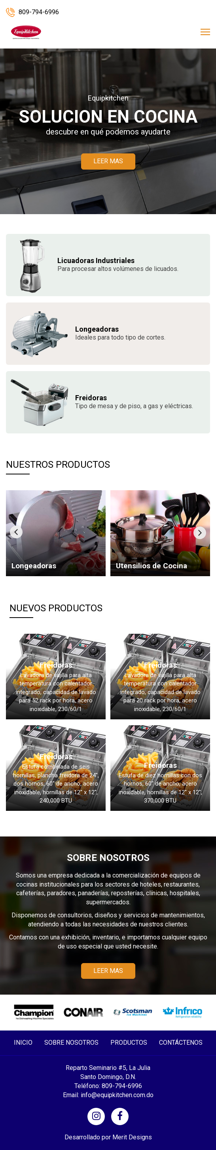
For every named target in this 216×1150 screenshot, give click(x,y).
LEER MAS (108, 161)
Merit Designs (132, 1137)
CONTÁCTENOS (181, 1042)
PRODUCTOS (128, 1042)
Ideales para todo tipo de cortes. (120, 333)
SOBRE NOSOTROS (71, 1042)
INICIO (23, 1042)
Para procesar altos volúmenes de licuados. (117, 265)
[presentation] (16, 532)
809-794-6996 (32, 12)
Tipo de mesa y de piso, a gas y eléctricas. (134, 402)
